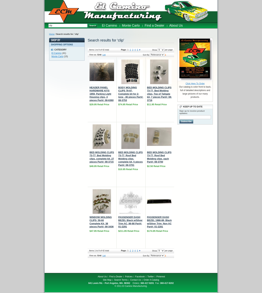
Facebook (140, 276)
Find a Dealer (115, 276)
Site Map (107, 280)
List (104, 55)
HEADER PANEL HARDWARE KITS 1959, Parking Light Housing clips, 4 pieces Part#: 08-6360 (102, 94)
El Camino (56, 53)
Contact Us (135, 280)
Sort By (146, 55)
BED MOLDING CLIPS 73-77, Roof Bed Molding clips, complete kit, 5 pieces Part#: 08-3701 (130, 158)
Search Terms (121, 280)
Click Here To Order (195, 83)
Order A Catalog (151, 280)
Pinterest (160, 276)
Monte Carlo (57, 56)
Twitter (150, 276)
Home (51, 34)
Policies (128, 276)
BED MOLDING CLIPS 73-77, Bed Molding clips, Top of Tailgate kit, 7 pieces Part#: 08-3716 (159, 94)
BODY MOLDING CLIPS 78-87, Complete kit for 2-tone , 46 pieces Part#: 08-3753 (130, 94)
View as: (93, 55)
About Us (102, 276)
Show (154, 50)
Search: (46, 25)
